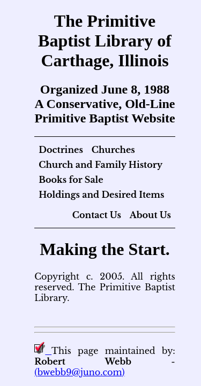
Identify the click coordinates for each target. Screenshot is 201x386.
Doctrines (61, 149)
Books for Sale (71, 179)
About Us (150, 215)
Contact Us (96, 215)
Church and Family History (100, 164)
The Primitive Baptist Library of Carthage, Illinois (105, 40)
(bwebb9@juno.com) (79, 372)
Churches (113, 149)
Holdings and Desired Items (101, 194)
